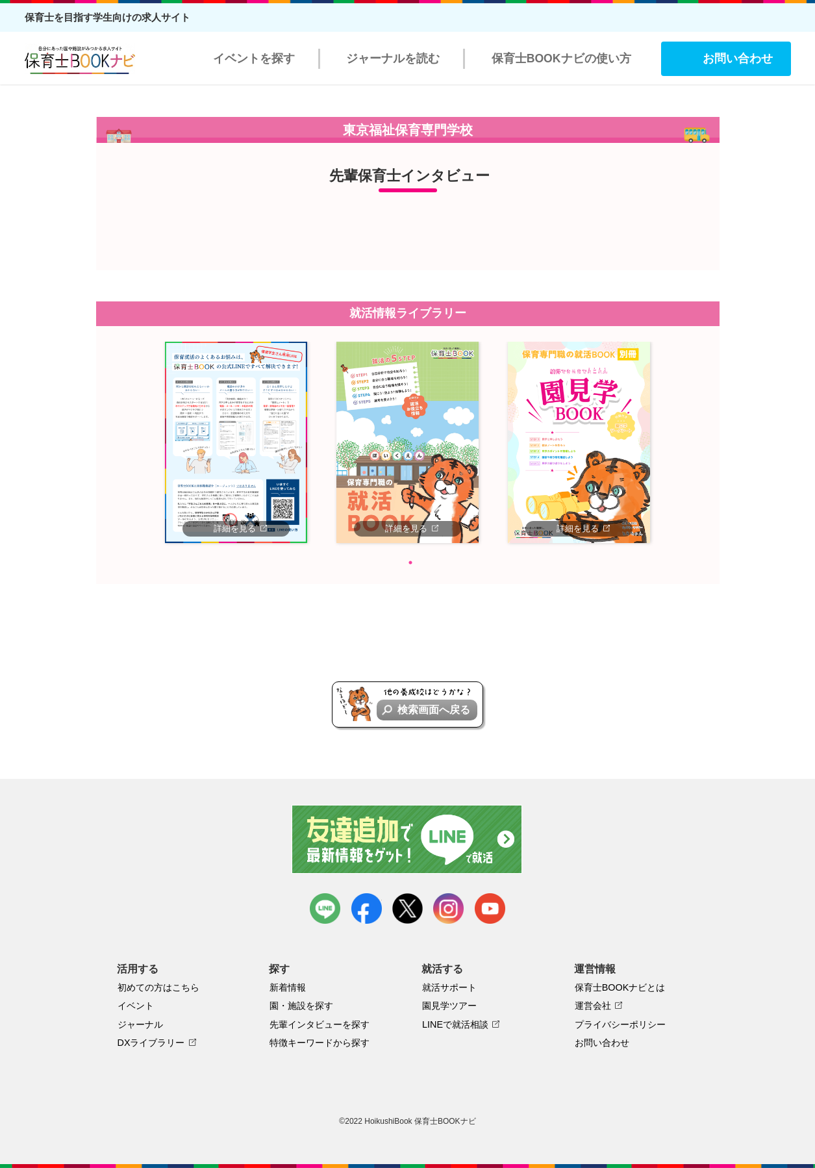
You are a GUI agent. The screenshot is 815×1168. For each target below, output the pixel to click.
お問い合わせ (738, 58)
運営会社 (593, 1005)
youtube (490, 908)
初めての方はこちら (158, 987)
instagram (448, 908)
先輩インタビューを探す (320, 1024)
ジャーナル (140, 1024)
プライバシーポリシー (620, 1024)
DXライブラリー (151, 1042)
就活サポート (449, 987)
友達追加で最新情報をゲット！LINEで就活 (407, 839)
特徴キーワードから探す (320, 1042)
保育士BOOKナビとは (620, 987)
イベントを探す (254, 58)
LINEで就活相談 (455, 1024)
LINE (325, 908)
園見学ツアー (449, 1005)
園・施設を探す (301, 1005)
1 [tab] (410, 562)
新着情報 (288, 987)
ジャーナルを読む (393, 58)
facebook (366, 908)
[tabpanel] (236, 442)
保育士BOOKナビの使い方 (561, 58)
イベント (136, 1005)
